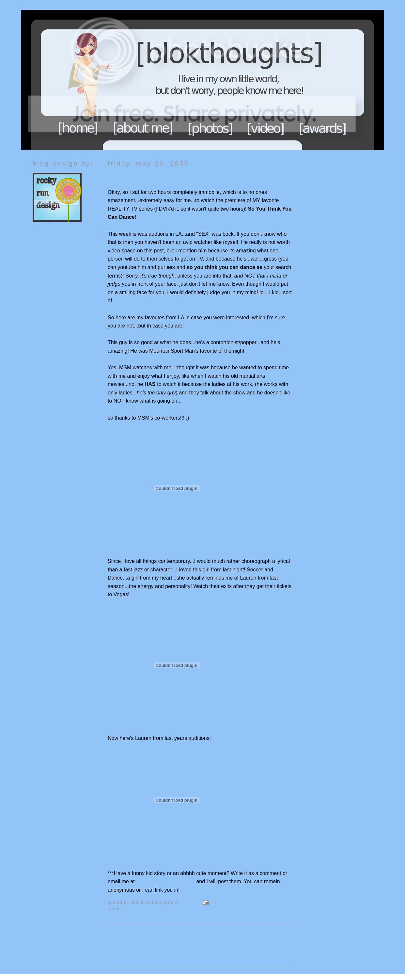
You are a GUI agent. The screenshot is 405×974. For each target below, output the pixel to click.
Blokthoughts (184, 80)
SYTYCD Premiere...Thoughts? (159, 176)
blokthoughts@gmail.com (166, 881)
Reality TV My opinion (146, 908)
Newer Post (121, 934)
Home (78, 128)
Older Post (281, 934)
